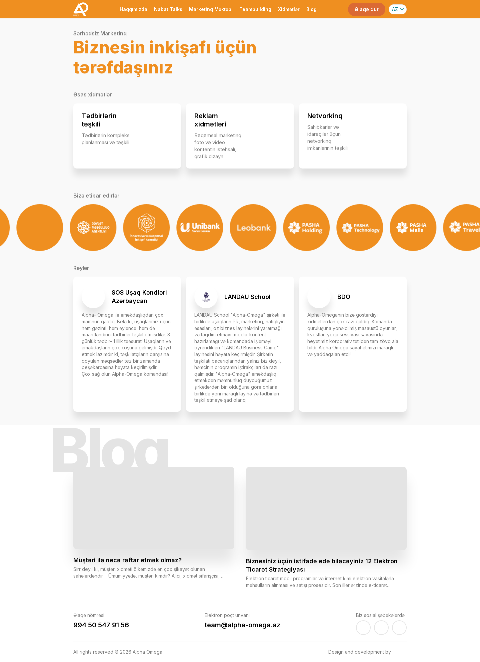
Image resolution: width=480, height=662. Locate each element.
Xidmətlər (289, 9)
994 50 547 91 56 (101, 625)
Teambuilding (255, 9)
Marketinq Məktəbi (211, 9)
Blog (311, 9)
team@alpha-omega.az (242, 625)
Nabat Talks (168, 9)
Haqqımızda (133, 9)
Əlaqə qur (367, 9)
